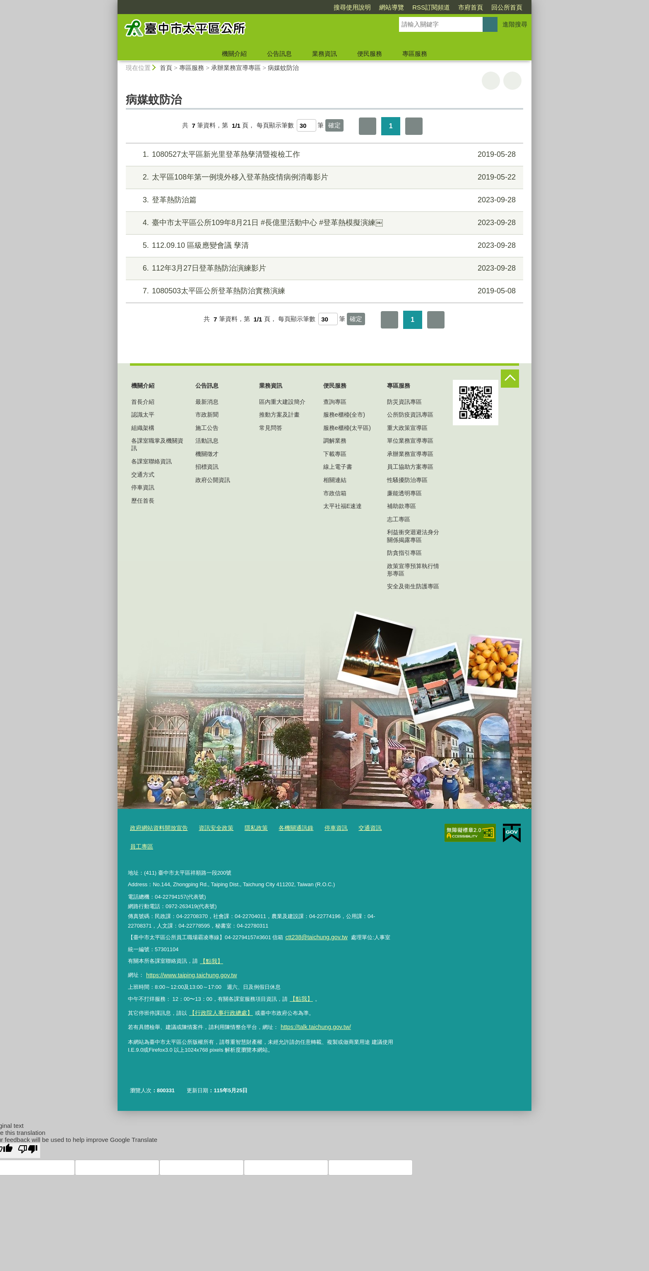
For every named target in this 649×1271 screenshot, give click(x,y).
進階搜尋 (514, 24)
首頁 (166, 67)
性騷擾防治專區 (407, 480)
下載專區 (334, 454)
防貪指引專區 (404, 552)
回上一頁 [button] (512, 81)
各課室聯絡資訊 (151, 461)
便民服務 (369, 53)
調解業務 (334, 440)
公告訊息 (279, 53)
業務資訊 (324, 53)
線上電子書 (337, 466)
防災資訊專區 (404, 401)
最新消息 (207, 401)
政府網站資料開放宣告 (157, 828)
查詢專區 (334, 401)
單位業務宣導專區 (410, 440)
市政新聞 (207, 414)
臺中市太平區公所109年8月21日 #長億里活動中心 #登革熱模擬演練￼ (323, 223)
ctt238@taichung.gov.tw (313, 934)
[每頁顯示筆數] (306, 125)
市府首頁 (423, 7)
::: (114, 3)
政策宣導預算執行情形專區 (413, 570)
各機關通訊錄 (286, 828)
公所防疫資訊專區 (410, 414)
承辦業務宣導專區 (236, 67)
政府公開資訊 (212, 480)
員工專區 (140, 845)
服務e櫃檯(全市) (344, 414)
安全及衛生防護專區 (413, 586)
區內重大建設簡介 (282, 401)
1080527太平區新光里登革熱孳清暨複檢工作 (323, 155)
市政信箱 (334, 493)
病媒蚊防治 (283, 67)
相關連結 (334, 480)
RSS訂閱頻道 (383, 7)
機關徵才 (207, 454)
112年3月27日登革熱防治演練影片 (323, 268)
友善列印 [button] (491, 81)
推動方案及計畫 (279, 414)
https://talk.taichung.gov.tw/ (313, 1017)
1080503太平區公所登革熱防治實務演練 (323, 291)
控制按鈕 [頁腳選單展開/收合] (510, 378)
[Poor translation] (27, 1140)
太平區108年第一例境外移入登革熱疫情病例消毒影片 (323, 177)
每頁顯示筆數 (275, 125)
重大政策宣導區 (407, 427)
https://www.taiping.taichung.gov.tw (187, 969)
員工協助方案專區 (410, 466)
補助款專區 (401, 506)
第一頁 (367, 126)
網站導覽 (344, 7)
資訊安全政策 (211, 828)
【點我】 (300, 992)
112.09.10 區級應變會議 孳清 (323, 246)
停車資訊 (142, 487)
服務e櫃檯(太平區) (347, 427)
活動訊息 (207, 440)
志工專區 (398, 519)
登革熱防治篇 (323, 200)
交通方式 (142, 474)
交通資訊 (357, 828)
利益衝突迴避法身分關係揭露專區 (413, 536)
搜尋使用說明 (304, 7)
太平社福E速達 (342, 506)
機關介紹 (234, 53)
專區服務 (414, 53)
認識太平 (142, 414)
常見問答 (270, 427)
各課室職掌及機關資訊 (157, 444)
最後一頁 (414, 126)
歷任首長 (142, 500)
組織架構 (142, 427)
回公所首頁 (459, 7)
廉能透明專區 (404, 493)
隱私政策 (249, 828)
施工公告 (207, 427)
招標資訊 (207, 466)
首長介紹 (142, 401)
